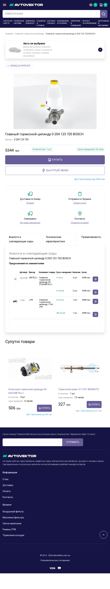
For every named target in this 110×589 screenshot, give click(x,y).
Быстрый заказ (55, 170)
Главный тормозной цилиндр (29, 33)
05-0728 (23, 278)
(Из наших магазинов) (30, 223)
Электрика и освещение (76, 23)
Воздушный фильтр (13, 511)
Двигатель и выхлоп (30, 22)
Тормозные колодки (13, 535)
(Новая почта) (79, 203)
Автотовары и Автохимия (103, 23)
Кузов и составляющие (90, 22)
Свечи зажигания (12, 523)
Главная (9, 33)
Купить (55, 160)
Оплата (7, 491)
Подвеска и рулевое (41, 23)
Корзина (101, 5)
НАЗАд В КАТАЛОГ (19, 65)
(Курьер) (30, 203)
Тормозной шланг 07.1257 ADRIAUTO (78, 389)
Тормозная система (19, 22)
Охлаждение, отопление (63, 22)
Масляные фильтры (13, 517)
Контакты (8, 497)
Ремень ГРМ (9, 529)
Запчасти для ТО (7, 22)
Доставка (8, 485)
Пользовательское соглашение (55, 560)
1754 (22, 300)
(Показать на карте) (80, 223)
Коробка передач (51, 22)
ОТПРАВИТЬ (72, 442)
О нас (5, 479)
